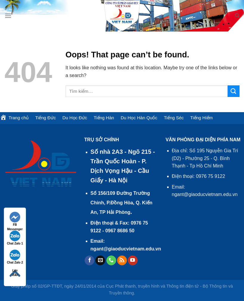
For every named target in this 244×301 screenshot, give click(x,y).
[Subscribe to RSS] (122, 260)
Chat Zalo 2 (15, 257)
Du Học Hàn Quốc (139, 117)
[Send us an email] (100, 260)
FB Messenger (15, 219)
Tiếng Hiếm (201, 117)
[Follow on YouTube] (133, 260)
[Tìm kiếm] (237, 15)
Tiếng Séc (174, 117)
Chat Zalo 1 (15, 238)
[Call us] (111, 260)
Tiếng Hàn (104, 117)
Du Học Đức (74, 117)
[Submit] (234, 91)
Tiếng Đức (45, 117)
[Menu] (8, 15)
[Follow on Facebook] (89, 260)
